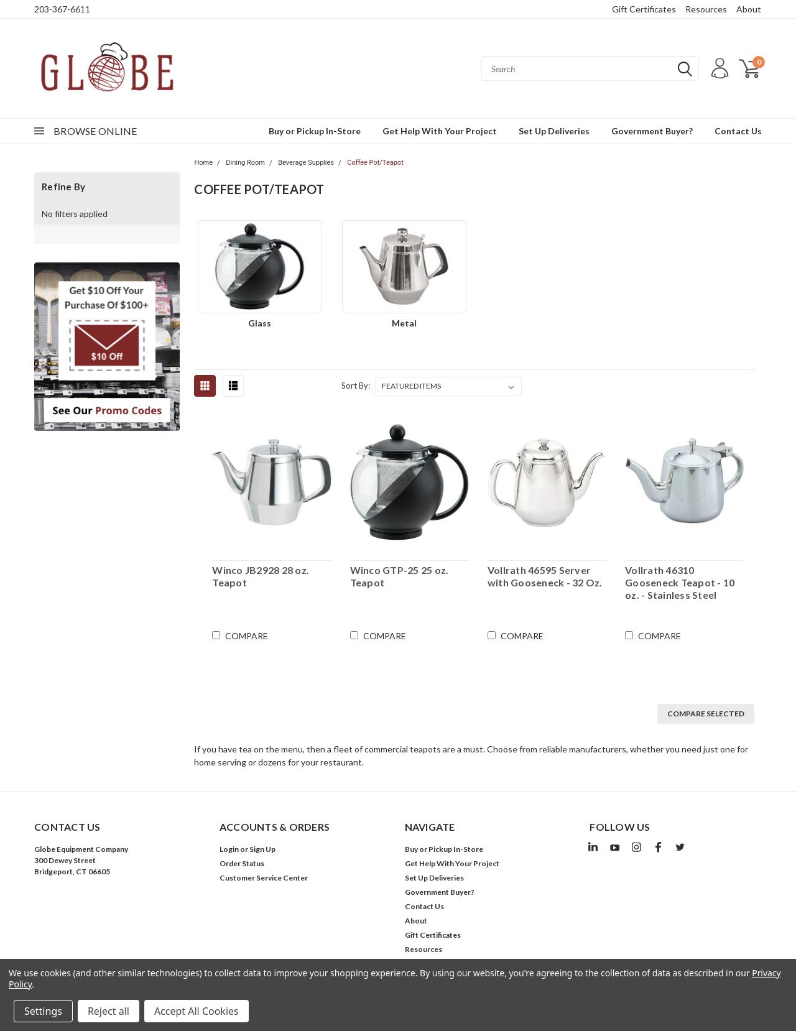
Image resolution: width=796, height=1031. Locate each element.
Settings (43, 1011)
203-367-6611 (62, 9)
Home (203, 163)
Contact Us (738, 131)
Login (229, 849)
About (748, 9)
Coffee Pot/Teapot (375, 163)
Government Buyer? (652, 131)
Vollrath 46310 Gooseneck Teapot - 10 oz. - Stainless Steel (679, 582)
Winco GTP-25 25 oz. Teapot (399, 576)
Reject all (108, 1011)
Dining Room (245, 163)
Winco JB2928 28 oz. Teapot (260, 576)
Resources (706, 9)
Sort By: (355, 386)
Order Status (242, 863)
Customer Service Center (264, 877)
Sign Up (262, 849)
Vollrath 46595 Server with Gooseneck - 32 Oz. (545, 576)
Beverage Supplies (306, 163)
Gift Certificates (644, 9)
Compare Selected (705, 713)
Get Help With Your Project (439, 131)
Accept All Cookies (196, 1011)
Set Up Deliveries (554, 131)
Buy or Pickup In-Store (315, 131)
